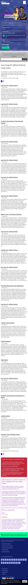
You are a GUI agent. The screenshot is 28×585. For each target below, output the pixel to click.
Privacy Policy (5, 570)
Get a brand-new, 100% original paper (11, 472)
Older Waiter (4, 360)
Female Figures (5, 549)
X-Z (19, 562)
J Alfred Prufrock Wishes (7, 323)
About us (4, 574)
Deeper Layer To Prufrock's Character (11, 214)
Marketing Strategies (6, 543)
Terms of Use (5, 568)
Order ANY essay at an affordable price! (15, 535)
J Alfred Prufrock (5, 416)
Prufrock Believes (6, 341)
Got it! (24, 581)
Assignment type (5, 27)
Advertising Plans (5, 551)
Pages (3, 40)
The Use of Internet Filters (7, 547)
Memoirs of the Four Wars (7, 545)
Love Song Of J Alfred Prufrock (9, 85)
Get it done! (6, 47)
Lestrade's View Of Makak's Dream (10, 434)
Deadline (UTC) (5, 31)
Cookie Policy (5, 572)
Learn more (11, 582)
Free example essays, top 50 (6, 556)
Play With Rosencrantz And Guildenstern (12, 286)
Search (24, 59)
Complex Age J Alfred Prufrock (9, 250)
